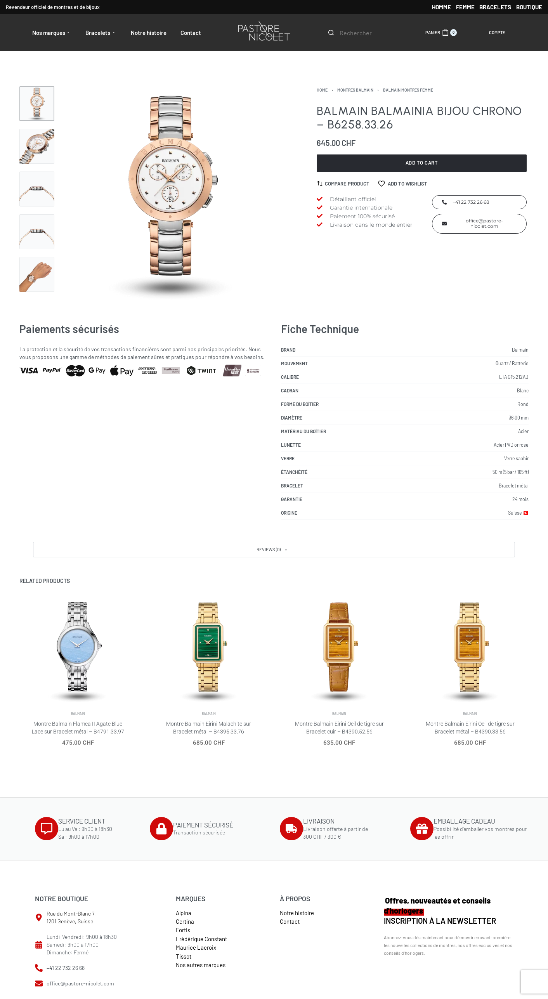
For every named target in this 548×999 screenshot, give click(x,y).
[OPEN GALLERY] (170, 194)
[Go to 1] (36, 103)
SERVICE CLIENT (82, 821)
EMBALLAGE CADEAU (464, 821)
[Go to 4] (36, 231)
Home (322, 89)
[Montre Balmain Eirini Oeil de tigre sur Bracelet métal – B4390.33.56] (470, 669)
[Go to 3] (36, 189)
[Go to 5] (36, 274)
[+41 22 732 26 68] (39, 968)
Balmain (78, 727)
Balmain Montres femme (408, 89)
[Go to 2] (36, 146)
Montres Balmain (355, 89)
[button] (274, 550)
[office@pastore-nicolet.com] (39, 983)
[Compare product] (343, 183)
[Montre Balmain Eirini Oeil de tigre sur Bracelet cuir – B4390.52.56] (339, 662)
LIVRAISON (319, 821)
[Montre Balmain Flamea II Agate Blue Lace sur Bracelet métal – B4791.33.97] (78, 654)
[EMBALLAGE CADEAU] (422, 828)
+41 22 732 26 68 (66, 967)
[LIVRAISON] (291, 828)
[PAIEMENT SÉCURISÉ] (161, 828)
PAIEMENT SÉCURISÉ (203, 825)
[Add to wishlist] (403, 183)
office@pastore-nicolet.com (80, 983)
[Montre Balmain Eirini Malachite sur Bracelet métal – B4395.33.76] (208, 657)
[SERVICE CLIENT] (46, 828)
